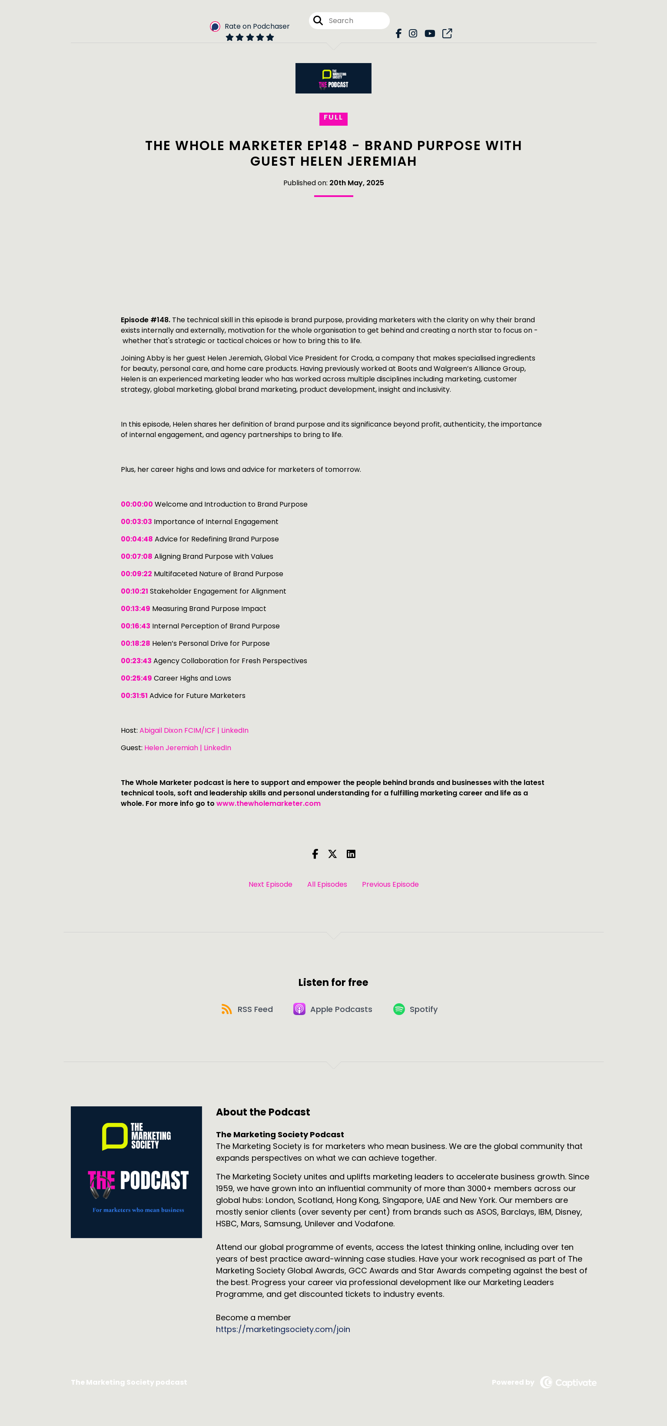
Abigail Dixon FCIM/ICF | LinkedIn (194, 730)
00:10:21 (134, 591)
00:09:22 (136, 574)
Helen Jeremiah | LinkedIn (187, 748)
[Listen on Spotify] (418, 1012)
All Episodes (327, 884)
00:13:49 (135, 609)
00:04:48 (137, 539)
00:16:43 (135, 626)
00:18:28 (135, 643)
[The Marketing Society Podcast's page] (444, 34)
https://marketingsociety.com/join (283, 1333)
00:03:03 (136, 522)
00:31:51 (134, 696)
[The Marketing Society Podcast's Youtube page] (427, 34)
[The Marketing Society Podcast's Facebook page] (399, 34)
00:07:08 (137, 556)
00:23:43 (136, 661)
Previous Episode (390, 884)
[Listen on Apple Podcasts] (333, 1012)
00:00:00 (137, 504)
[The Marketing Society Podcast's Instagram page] (412, 34)
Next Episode (270, 884)
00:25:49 (136, 678)
